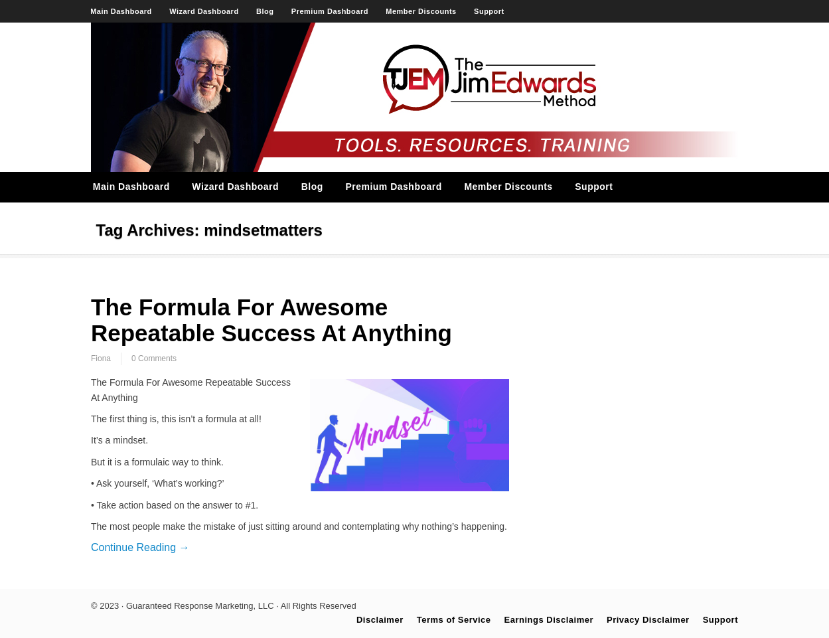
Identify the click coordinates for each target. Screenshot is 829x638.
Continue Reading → (140, 547)
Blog (264, 11)
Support (489, 11)
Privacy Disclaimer (648, 620)
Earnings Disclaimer (549, 620)
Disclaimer (380, 620)
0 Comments (154, 358)
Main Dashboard (121, 11)
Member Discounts (421, 11)
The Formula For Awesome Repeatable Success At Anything (271, 320)
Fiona (101, 358)
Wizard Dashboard (203, 11)
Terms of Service (454, 620)
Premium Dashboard (329, 11)
